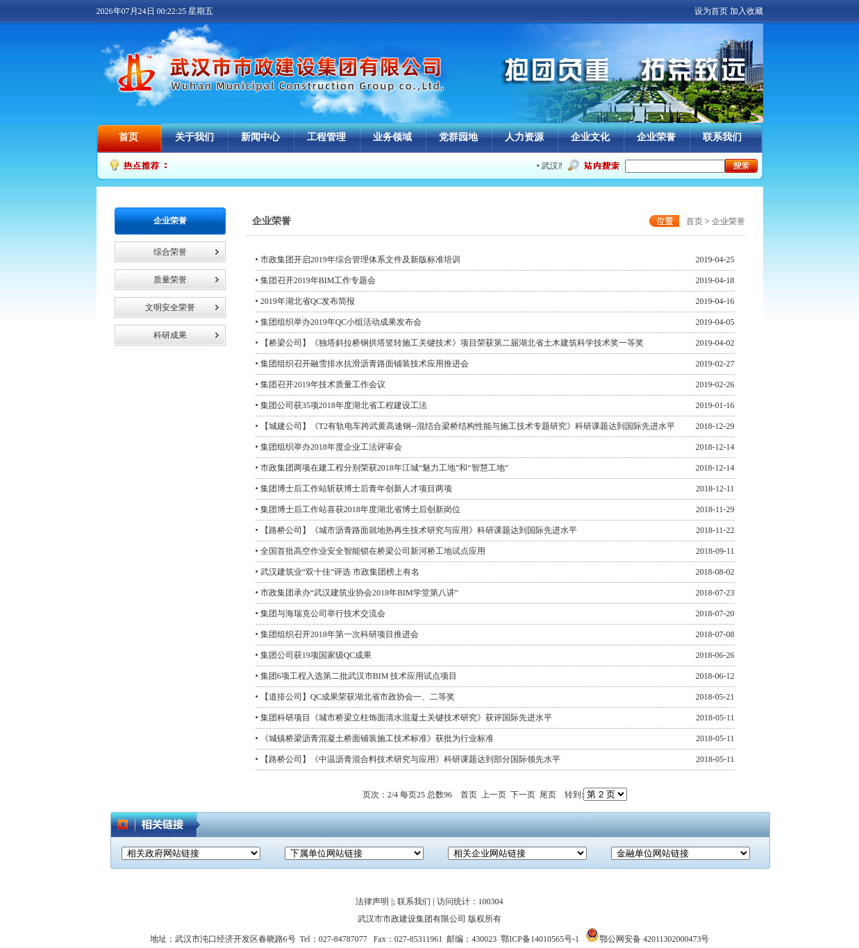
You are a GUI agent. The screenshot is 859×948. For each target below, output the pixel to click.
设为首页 (711, 11)
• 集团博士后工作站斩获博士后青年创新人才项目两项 (354, 488)
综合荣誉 (170, 252)
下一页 (522, 794)
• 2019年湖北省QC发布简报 (306, 301)
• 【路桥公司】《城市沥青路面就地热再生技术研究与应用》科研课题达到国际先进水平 (416, 530)
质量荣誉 (170, 280)
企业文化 (590, 137)
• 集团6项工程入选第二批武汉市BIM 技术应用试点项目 (357, 676)
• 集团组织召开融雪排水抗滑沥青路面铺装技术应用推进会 (362, 364)
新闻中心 (260, 137)
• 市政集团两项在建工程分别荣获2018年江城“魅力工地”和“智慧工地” (382, 468)
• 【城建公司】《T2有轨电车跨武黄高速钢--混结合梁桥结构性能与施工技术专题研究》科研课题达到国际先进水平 (466, 426)
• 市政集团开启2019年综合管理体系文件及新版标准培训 (358, 259)
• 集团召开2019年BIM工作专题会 (316, 280)
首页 (128, 137)
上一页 (493, 794)
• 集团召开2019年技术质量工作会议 (320, 384)
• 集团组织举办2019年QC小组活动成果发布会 (339, 322)
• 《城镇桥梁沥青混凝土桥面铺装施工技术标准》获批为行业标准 (375, 738)
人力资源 (524, 137)
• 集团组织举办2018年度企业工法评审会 (329, 447)
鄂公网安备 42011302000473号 (647, 939)
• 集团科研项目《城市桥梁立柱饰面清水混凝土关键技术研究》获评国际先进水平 (404, 717)
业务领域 (392, 137)
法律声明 (372, 901)
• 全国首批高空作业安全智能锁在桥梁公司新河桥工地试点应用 (370, 551)
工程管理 (326, 137)
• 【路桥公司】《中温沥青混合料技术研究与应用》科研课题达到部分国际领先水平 (408, 759)
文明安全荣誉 (170, 307)
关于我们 (194, 137)
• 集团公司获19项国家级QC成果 (314, 655)
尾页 (548, 794)
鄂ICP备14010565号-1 (540, 939)
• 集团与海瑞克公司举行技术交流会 (320, 613)
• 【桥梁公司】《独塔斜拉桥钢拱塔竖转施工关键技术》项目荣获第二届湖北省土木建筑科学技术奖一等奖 (450, 343)
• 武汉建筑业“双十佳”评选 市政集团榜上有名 (338, 572)
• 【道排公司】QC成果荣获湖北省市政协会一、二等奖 (356, 697)
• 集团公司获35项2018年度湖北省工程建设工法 (341, 405)
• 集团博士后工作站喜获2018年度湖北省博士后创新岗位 (358, 509)
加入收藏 (746, 11)
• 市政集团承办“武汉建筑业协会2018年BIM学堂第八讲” (357, 593)
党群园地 (458, 137)
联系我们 (722, 137)
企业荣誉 (656, 137)
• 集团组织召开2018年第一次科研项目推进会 (337, 634)
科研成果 (170, 335)
